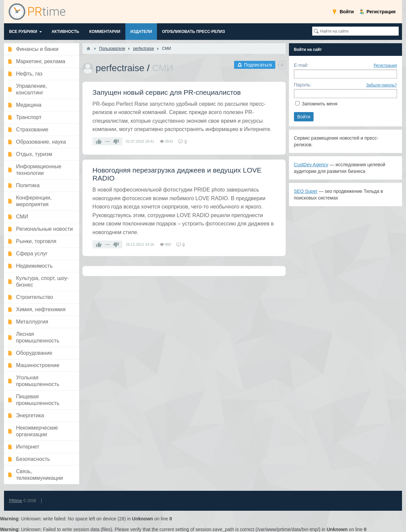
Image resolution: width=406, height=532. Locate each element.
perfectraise (120, 68)
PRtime (15, 500)
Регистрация (385, 65)
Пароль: (302, 84)
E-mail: (301, 65)
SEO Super (306, 191)
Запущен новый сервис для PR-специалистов (166, 92)
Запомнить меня (320, 103)
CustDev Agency (311, 164)
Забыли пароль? (381, 85)
